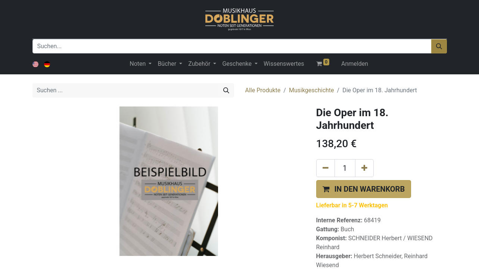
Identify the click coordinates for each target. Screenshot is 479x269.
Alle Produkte (263, 90)
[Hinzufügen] (364, 168)
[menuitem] (284, 63)
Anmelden (354, 63)
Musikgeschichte (311, 90)
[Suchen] (439, 46)
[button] (363, 189)
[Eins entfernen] (325, 168)
